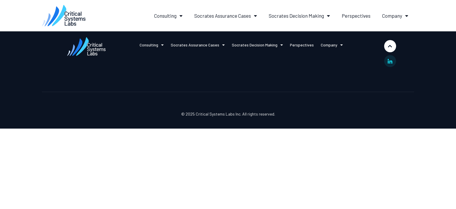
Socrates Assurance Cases (225, 15)
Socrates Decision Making (299, 15)
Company (395, 15)
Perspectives (356, 16)
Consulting (168, 15)
